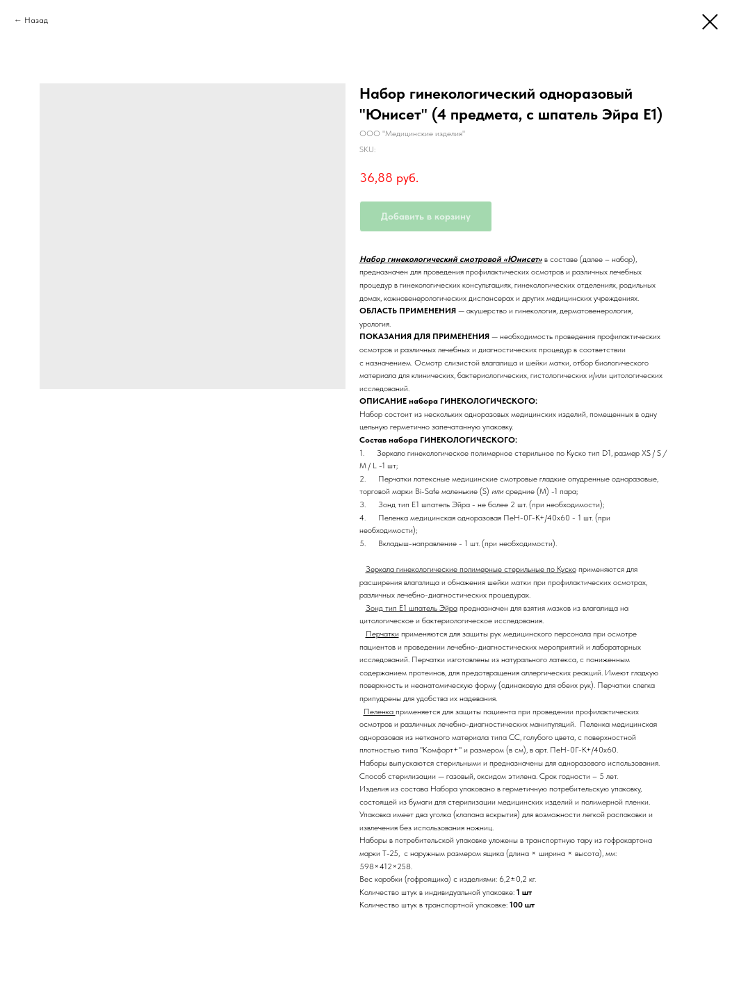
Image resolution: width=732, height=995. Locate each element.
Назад (36, 20)
